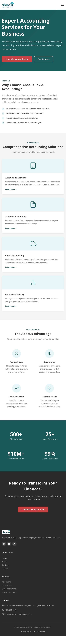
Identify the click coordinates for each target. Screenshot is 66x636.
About (4, 561)
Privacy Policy (26, 631)
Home (4, 558)
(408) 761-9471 (11, 610)
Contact (5, 568)
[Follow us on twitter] (14, 544)
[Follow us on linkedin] (4, 544)
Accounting (6, 582)
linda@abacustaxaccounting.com (18, 614)
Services (5, 565)
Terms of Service (39, 631)
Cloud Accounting (9, 589)
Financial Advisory (9, 592)
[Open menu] (62, 5)
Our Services (44, 59)
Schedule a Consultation (16, 59)
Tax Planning (7, 585)
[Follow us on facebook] (9, 544)
